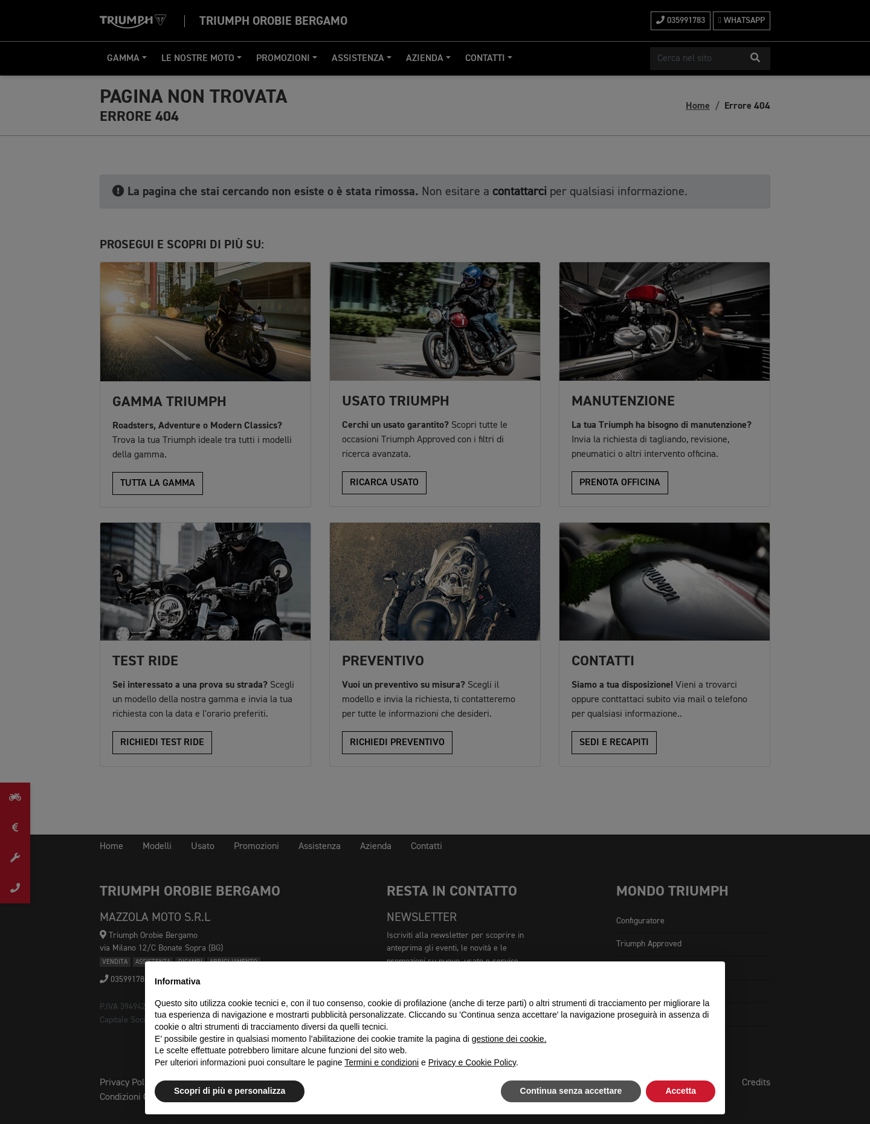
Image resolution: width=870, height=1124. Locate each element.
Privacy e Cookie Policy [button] (472, 1062)
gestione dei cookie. (509, 1039)
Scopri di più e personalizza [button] (229, 1091)
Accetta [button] (680, 1091)
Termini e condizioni (381, 1062)
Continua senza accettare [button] (571, 1091)
